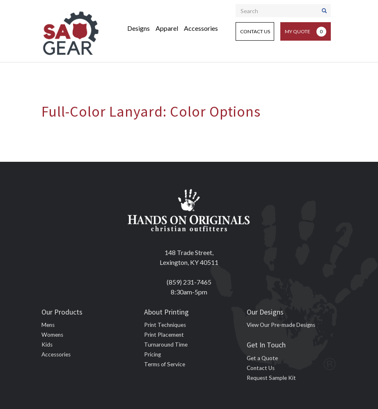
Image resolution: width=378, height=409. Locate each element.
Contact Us (255, 31)
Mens (48, 325)
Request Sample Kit (271, 378)
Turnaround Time (166, 344)
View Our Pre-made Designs (281, 325)
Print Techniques (165, 325)
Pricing (152, 354)
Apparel (167, 28)
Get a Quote (262, 358)
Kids (47, 344)
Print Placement (164, 334)
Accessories (201, 28)
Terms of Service (164, 364)
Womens (52, 334)
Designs (138, 28)
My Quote (305, 32)
